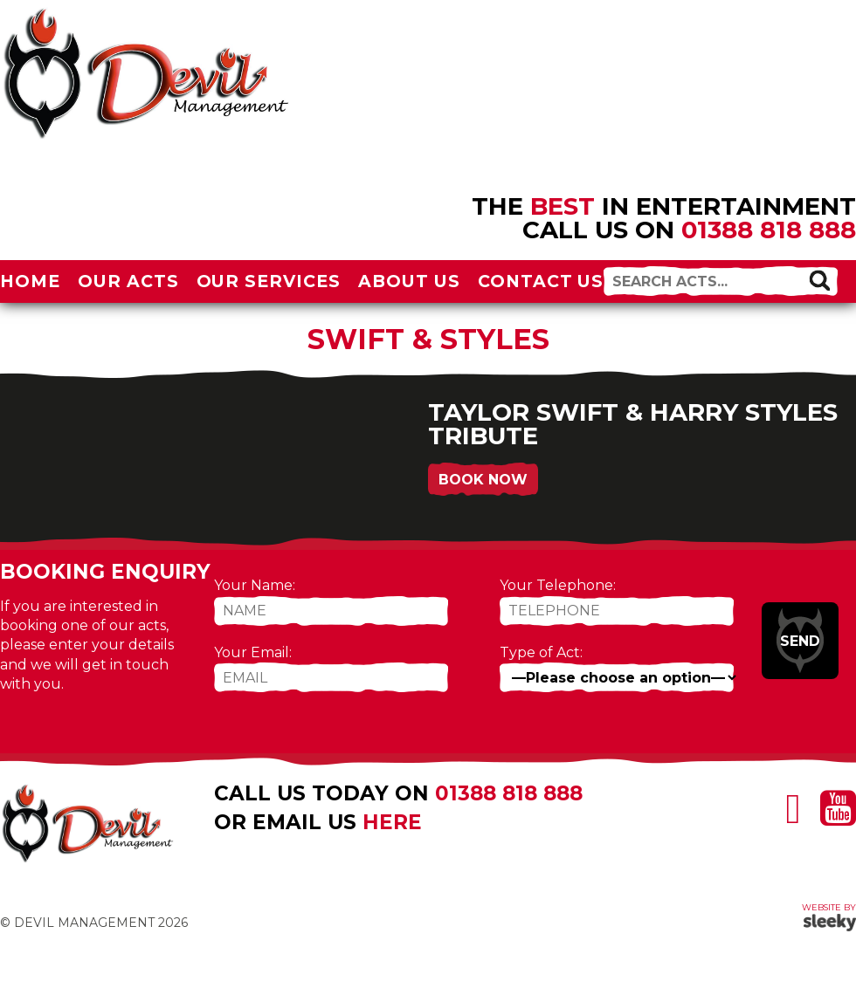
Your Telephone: (558, 585)
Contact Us (541, 281)
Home (30, 281)
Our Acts (128, 281)
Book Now (483, 479)
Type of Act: (541, 652)
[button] (819, 280)
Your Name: (254, 585)
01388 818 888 (768, 229)
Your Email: (253, 652)
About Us (409, 281)
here (392, 822)
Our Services (269, 281)
